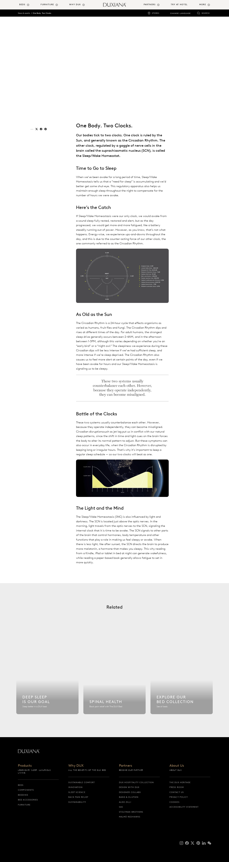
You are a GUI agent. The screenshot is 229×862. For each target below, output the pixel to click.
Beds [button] (22, 4)
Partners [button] (150, 4)
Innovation (75, 787)
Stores (155, 13)
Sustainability (77, 802)
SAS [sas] (121, 807)
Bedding (23, 795)
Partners (125, 766)
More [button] (202, 4)
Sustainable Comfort (81, 782)
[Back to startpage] (114, 4)
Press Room (176, 787)
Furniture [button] (47, 4)
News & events (24, 13)
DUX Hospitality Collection (136, 782)
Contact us (176, 792)
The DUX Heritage (180, 782)
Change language (180, 13)
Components (26, 790)
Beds (20, 785)
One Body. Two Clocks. (42, 13)
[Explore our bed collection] (181, 681)
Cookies (174, 802)
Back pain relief (78, 797)
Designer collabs (130, 792)
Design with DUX (129, 787)
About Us (176, 766)
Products (25, 766)
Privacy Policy (178, 797)
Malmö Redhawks (129, 816)
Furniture (24, 805)
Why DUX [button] (75, 4)
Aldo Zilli (125, 802)
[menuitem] (28, 4)
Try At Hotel (179, 4)
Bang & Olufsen (128, 797)
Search (206, 13)
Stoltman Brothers (131, 812)
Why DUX (76, 766)
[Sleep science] (47, 681)
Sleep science (76, 792)
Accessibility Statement (184, 807)
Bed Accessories (28, 799)
